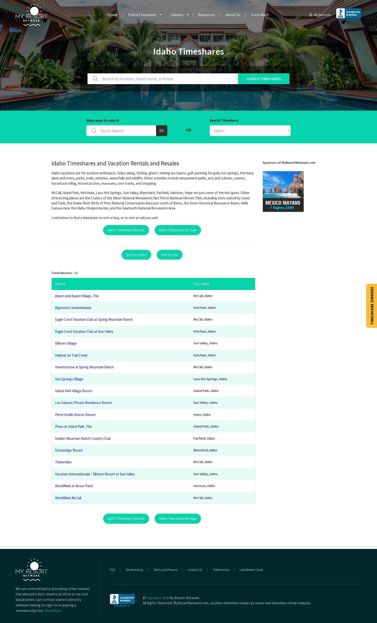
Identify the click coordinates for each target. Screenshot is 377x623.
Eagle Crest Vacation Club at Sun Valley (84, 331)
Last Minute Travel (251, 570)
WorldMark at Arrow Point (74, 486)
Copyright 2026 (157, 598)
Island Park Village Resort (74, 391)
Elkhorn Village (66, 343)
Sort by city (169, 254)
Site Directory (134, 570)
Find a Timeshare (142, 14)
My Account (319, 15)
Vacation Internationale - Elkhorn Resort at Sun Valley (95, 474)
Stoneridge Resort (69, 450)
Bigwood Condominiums (73, 307)
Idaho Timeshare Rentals (126, 230)
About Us (233, 14)
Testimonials (221, 570)
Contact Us (195, 570)
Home (112, 14)
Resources (206, 14)
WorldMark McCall (68, 498)
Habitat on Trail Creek (71, 355)
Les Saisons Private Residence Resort (83, 402)
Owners (177, 14)
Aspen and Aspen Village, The (77, 296)
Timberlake (63, 462)
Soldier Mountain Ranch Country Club (83, 438)
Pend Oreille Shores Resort (75, 414)
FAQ (112, 570)
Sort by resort (136, 254)
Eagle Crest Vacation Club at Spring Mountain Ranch (94, 319)
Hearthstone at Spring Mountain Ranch (84, 367)
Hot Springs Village (69, 379)
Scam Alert (260, 14)
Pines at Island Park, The (73, 426)
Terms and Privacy (165, 570)
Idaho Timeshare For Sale (178, 230)
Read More (53, 610)
